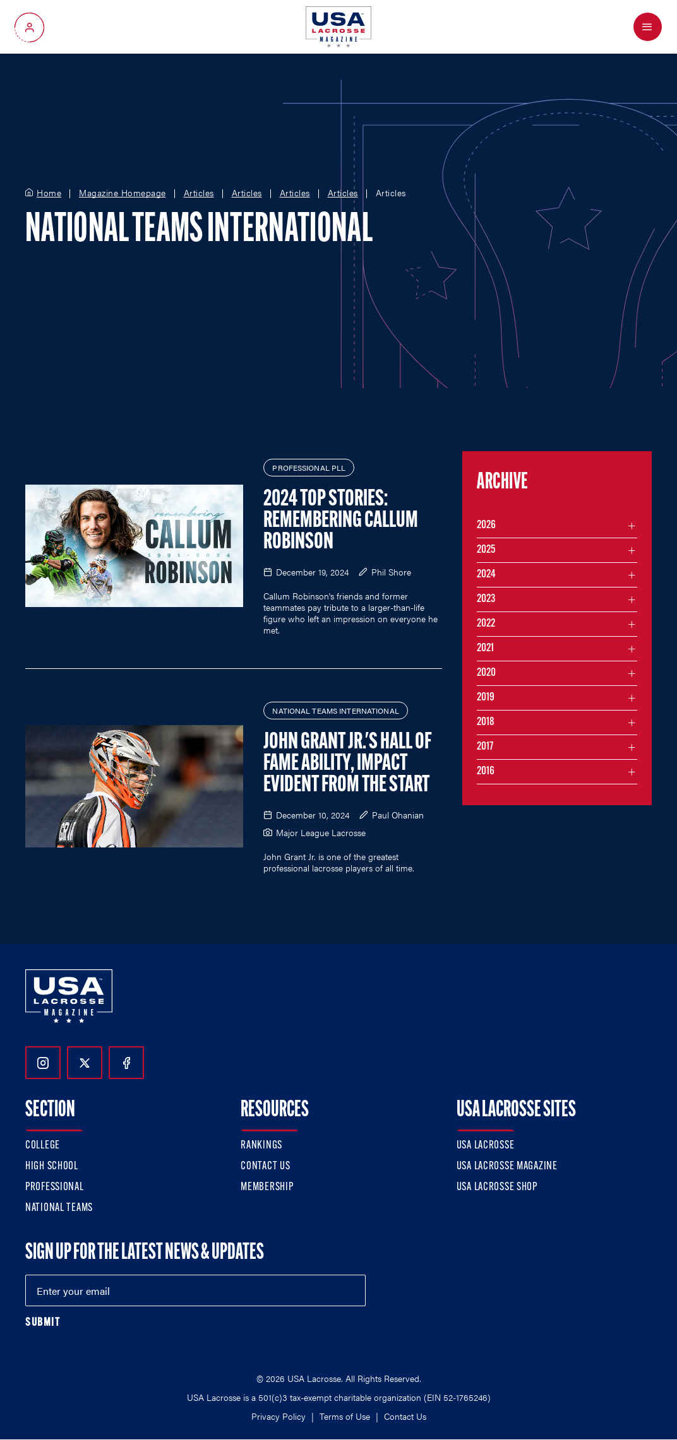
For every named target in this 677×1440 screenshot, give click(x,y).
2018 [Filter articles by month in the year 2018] (485, 722)
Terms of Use (345, 1416)
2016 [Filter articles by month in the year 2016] (485, 771)
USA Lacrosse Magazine (507, 1166)
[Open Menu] (647, 27)
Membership (267, 1187)
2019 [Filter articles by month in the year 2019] (485, 698)
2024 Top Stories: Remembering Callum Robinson (340, 521)
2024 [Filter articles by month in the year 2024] (486, 575)
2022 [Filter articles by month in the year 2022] (486, 624)
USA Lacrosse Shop (497, 1187)
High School (51, 1166)
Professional (54, 1187)
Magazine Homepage (122, 193)
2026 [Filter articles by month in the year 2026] (486, 525)
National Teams (59, 1208)
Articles (199, 193)
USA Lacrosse (486, 1146)
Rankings (261, 1146)
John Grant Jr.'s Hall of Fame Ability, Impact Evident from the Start (347, 764)
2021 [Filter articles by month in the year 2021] (485, 648)
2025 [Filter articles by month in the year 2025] (486, 550)
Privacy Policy (278, 1416)
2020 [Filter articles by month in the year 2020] (486, 673)
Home (49, 193)
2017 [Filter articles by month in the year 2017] (485, 747)
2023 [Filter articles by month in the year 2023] (486, 599)
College (42, 1146)
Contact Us (265, 1166)
